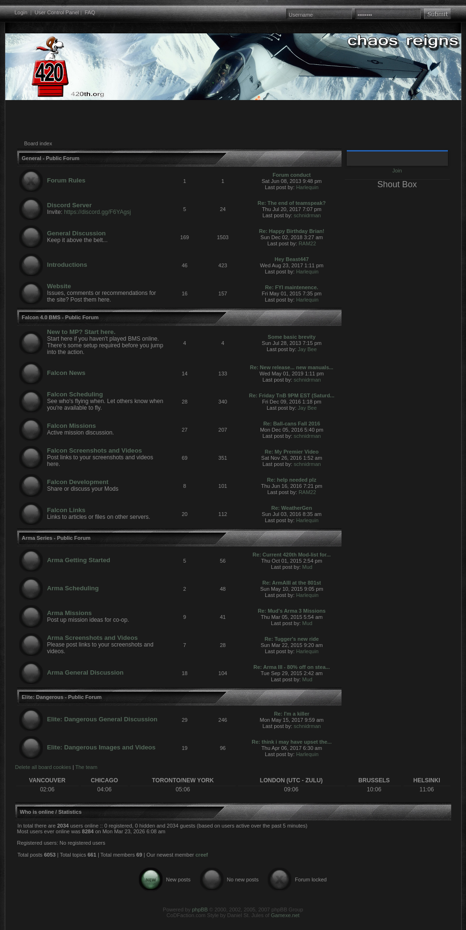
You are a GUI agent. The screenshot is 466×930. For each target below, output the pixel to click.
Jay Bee (307, 349)
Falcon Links (66, 510)
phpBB (199, 909)
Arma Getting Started (79, 560)
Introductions (67, 264)
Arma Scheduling (73, 588)
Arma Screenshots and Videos (92, 637)
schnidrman (307, 215)
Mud (307, 567)
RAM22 (307, 243)
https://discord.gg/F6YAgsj (97, 212)
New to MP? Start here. (81, 331)
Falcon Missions (71, 425)
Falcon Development (78, 481)
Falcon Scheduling (75, 394)
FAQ (89, 12)
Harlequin (307, 187)
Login (21, 12)
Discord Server (69, 205)
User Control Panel (57, 12)
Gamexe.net (285, 915)
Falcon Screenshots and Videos (94, 450)
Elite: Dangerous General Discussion (102, 719)
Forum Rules (66, 180)
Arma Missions (69, 613)
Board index (38, 143)
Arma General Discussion (85, 672)
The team (86, 767)
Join (397, 170)
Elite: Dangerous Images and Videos (101, 747)
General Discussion (76, 233)
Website (59, 286)
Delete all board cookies (43, 767)
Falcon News (66, 372)
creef (202, 855)
